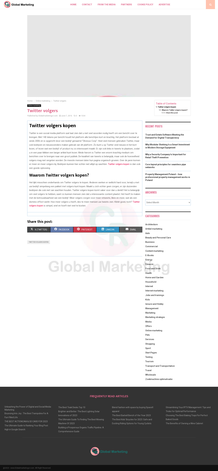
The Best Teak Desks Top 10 (71, 407)
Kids (147, 299)
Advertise (164, 4)
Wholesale (150, 375)
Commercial (151, 246)
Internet (149, 286)
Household (150, 282)
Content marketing (154, 251)
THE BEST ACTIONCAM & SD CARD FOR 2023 (26, 421)
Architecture (151, 224)
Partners (126, 4)
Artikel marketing (153, 229)
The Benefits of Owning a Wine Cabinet (184, 423)
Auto (147, 233)
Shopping (150, 344)
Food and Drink (152, 268)
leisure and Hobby (154, 304)
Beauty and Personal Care (158, 237)
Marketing (150, 313)
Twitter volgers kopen (118, 164)
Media (148, 322)
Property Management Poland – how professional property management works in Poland (167, 177)
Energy (148, 260)
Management (151, 308)
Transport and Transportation (160, 366)
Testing (149, 357)
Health (148, 273)
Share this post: (172, 113)
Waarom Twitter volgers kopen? (175, 110)
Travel (148, 370)
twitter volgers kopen (38, 242)
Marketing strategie (155, 317)
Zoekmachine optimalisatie (158, 379)
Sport (148, 348)
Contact (87, 4)
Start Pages (151, 352)
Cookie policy (145, 4)
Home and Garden (154, 277)
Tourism (149, 361)
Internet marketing (154, 290)
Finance (149, 264)
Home (73, 4)
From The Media (107, 4)
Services (149, 339)
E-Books (149, 255)
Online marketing (34, 105)
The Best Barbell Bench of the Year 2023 (131, 415)
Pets (147, 335)
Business (150, 242)
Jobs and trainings (154, 295)
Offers (148, 326)
